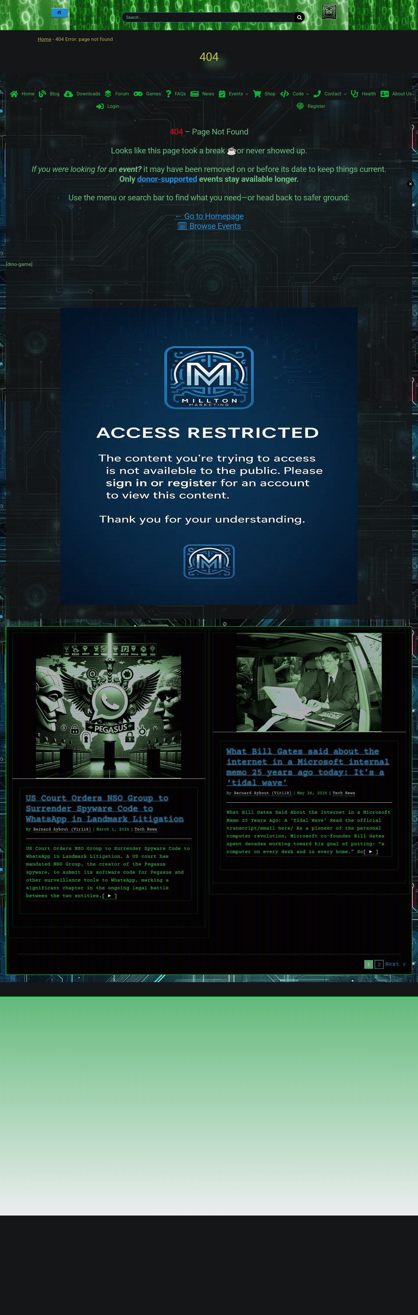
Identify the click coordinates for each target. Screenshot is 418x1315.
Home (44, 39)
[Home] (59, 12)
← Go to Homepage (209, 216)
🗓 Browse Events (209, 226)
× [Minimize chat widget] (410, 184)
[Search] (300, 17)
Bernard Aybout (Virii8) (62, 829)
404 (209, 57)
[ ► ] (109, 896)
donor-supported (167, 179)
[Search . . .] (208, 17)
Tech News (146, 829)
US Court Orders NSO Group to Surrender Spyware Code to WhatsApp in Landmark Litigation (105, 809)
